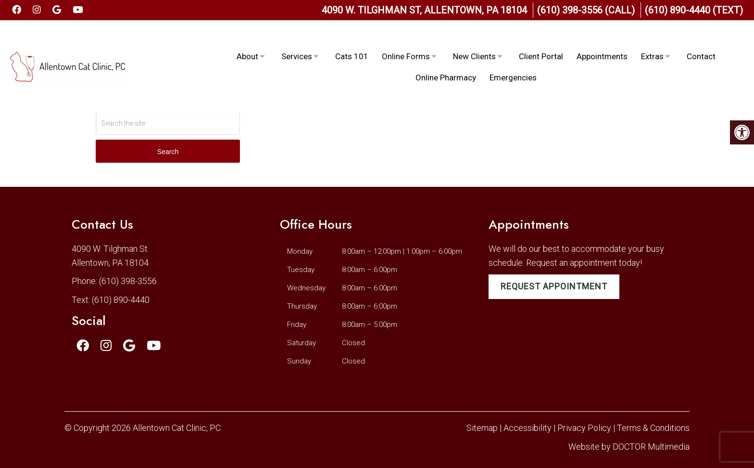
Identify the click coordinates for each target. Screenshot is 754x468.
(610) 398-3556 (128, 281)
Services (296, 39)
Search (167, 152)
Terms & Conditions (653, 428)
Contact (701, 39)
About (247, 39)
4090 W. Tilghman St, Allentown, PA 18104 (424, 10)
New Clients (474, 39)
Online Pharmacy (445, 60)
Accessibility (527, 428)
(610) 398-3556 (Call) (586, 10)
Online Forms (406, 39)
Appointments (602, 39)
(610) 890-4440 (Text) (694, 10)
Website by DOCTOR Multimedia (629, 447)
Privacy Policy (585, 428)
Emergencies (513, 60)
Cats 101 (351, 39)
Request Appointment (554, 286)
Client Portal (541, 39)
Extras (652, 39)
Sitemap (482, 428)
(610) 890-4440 (121, 300)
